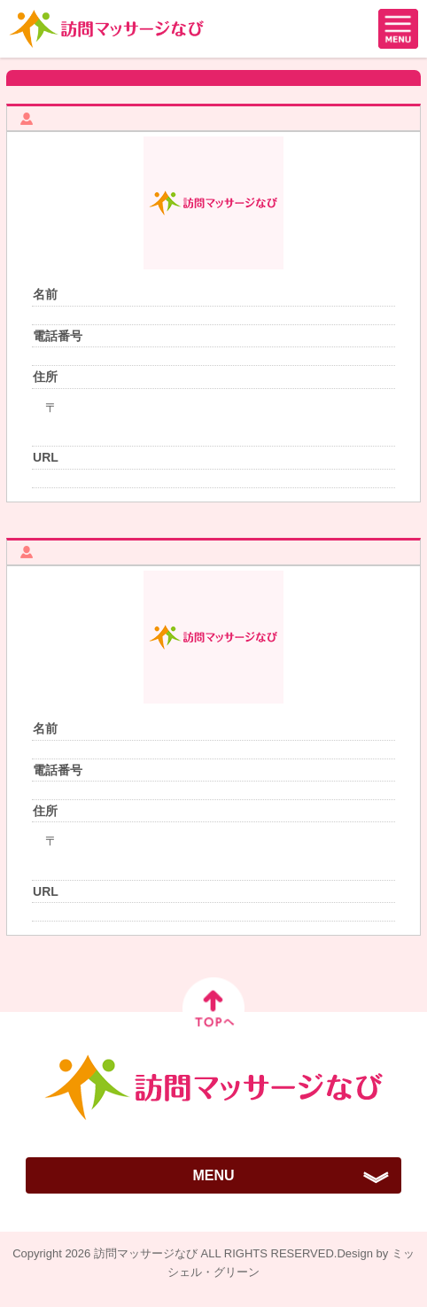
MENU (213, 1175)
